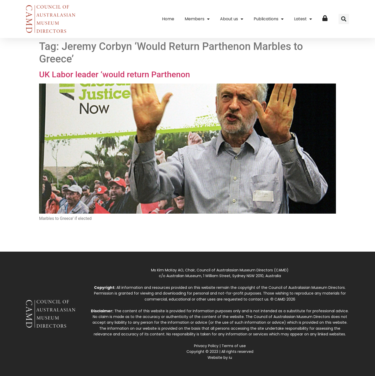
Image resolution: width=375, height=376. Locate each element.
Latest (303, 19)
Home (168, 19)
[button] (344, 19)
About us (231, 19)
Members (197, 19)
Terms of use (234, 345)
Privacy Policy (206, 345)
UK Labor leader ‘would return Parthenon (114, 74)
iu (230, 357)
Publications (269, 19)
